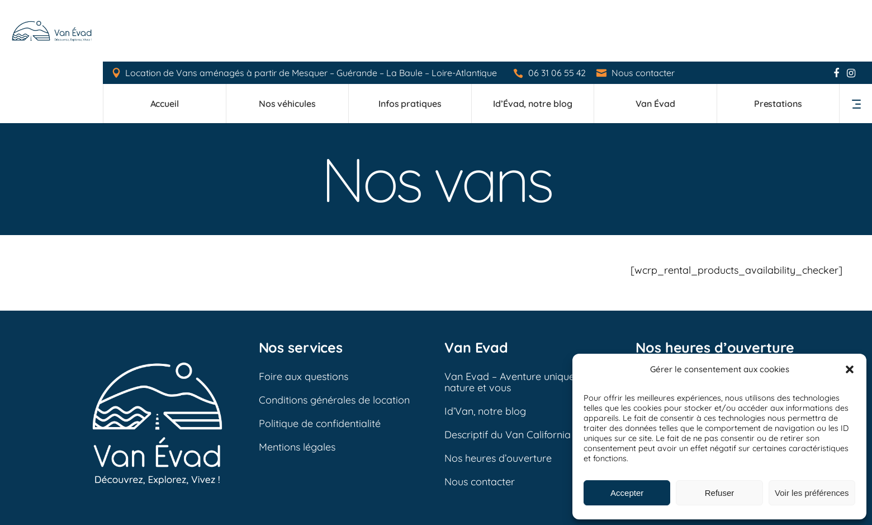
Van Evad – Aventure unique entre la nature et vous (528, 320)
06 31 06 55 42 (557, 11)
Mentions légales (297, 385)
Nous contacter (643, 11)
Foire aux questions (303, 314)
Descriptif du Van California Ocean (524, 373)
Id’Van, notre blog (485, 349)
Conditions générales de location (334, 338)
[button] (849, 369)
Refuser (719, 493)
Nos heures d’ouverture (498, 396)
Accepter (626, 493)
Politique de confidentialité (320, 361)
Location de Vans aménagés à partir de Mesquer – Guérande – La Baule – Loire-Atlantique (311, 11)
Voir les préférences (812, 493)
